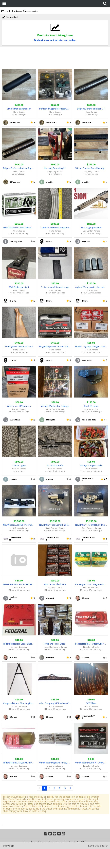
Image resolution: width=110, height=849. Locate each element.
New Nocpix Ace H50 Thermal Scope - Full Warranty (19, 524)
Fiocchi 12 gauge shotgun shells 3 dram (91, 346)
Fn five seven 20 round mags (55, 287)
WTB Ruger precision (91, 227)
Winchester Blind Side (55, 584)
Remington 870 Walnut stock (19, 346)
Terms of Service (38, 842)
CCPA (83, 842)
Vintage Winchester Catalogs (55, 405)
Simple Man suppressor (19, 108)
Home (25, 842)
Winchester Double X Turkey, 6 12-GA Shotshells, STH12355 (91, 762)
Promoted (10, 17)
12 (65, 788)
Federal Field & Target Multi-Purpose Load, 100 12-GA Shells (91, 643)
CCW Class (91, 703)
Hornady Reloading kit (55, 168)
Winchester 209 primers (19, 405)
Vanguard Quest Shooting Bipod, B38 (19, 703)
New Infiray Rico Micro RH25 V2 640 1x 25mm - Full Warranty (55, 524)
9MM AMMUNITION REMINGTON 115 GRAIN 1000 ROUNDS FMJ (19, 227)
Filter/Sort (8, 846)
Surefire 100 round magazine (54, 227)
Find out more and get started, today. (55, 39)
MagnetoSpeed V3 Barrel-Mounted (55, 346)
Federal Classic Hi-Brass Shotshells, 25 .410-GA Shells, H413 (19, 643)
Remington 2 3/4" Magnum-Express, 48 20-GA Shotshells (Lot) (91, 584)
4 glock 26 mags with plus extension (91, 287)
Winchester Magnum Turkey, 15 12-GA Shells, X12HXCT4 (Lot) (55, 762)
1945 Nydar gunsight (19, 287)
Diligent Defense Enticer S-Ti (91, 108)
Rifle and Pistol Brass (55, 643)
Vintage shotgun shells (91, 465)
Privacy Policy (55, 842)
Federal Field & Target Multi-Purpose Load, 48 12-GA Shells (19, 762)
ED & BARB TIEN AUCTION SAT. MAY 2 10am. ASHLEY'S (19, 584)
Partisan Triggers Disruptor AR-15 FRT (55, 108)
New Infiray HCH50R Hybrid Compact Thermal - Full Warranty (91, 524)
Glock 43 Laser (91, 405)
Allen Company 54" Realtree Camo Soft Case (55, 703)
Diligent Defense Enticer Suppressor (19, 168)
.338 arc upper (19, 465)
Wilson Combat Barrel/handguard (91, 168)
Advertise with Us (71, 842)
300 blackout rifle (55, 465)
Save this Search (98, 846)
